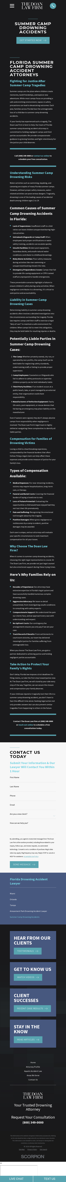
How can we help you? (19, 823)
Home (33, 1062)
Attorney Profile (33, 1067)
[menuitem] (33, 893)
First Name (14, 777)
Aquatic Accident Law (33, 1071)
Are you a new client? (18, 814)
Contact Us (33, 1079)
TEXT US (49, 1179)
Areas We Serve (33, 1075)
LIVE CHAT (16, 1179)
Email (12, 805)
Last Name (14, 786)
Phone (12, 796)
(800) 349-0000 (33, 1122)
